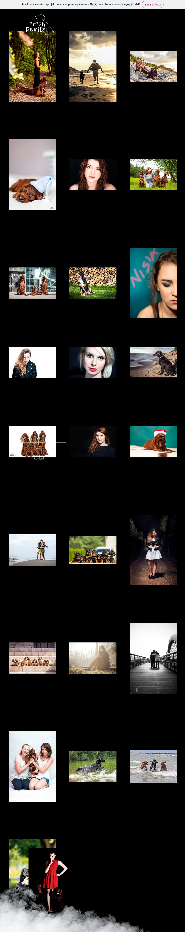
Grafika (38, 448)
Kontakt (39, 458)
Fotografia (39, 437)
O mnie (38, 427)
